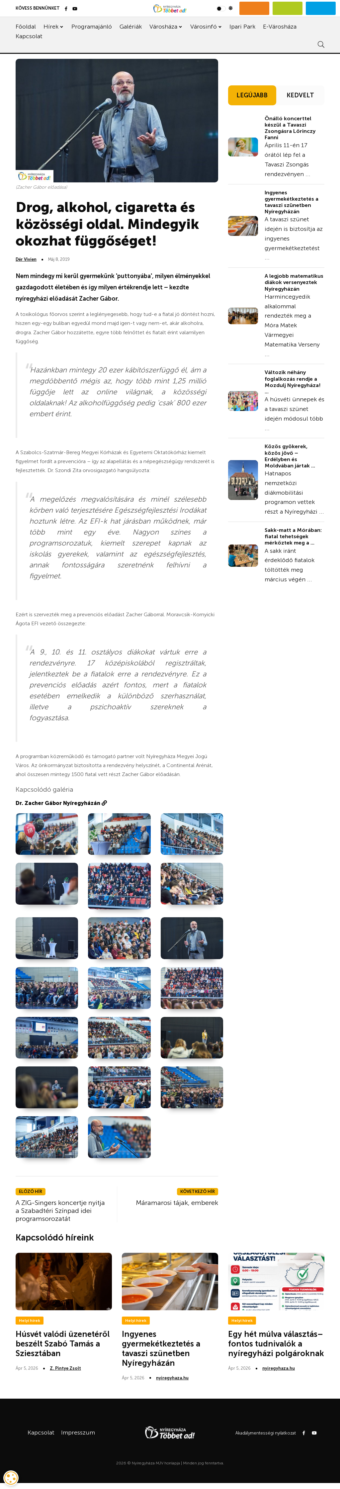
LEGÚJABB (252, 95)
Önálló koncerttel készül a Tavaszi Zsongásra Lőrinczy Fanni (290, 128)
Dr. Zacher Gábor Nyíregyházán (61, 803)
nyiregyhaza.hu (172, 1377)
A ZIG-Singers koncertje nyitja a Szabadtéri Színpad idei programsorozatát (60, 1211)
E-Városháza (280, 26)
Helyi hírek (29, 1320)
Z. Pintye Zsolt (65, 1368)
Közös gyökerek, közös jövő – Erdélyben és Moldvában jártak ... (290, 456)
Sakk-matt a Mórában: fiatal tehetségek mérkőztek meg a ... (293, 536)
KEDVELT (300, 95)
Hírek (50, 26)
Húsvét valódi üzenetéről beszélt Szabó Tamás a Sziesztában (63, 1343)
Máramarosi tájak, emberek (177, 1203)
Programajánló (91, 26)
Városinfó (203, 26)
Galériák (131, 26)
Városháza (163, 26)
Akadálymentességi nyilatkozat (265, 1433)
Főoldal (26, 26)
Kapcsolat (29, 36)
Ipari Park (242, 26)
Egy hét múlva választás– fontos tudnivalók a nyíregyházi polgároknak (276, 1343)
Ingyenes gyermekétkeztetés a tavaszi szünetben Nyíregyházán (291, 202)
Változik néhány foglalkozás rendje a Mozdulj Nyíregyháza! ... (293, 382)
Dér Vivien (26, 259)
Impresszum (78, 1432)
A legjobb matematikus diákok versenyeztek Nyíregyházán (294, 282)
